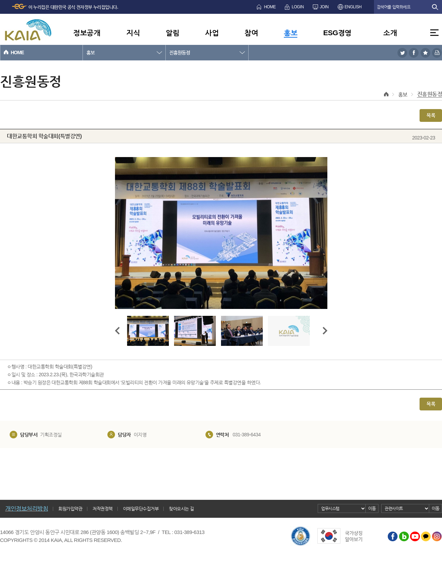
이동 (372, 508)
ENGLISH (353, 6)
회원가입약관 (70, 508)
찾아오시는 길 (181, 508)
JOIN (324, 6)
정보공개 (86, 33)
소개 (390, 33)
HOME (270, 6)
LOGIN (298, 6)
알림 (172, 33)
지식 (133, 33)
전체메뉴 (434, 32)
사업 (212, 33)
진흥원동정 (179, 52)
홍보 (290, 33)
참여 (251, 33)
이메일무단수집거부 (141, 508)
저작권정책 (103, 508)
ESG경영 (337, 33)
